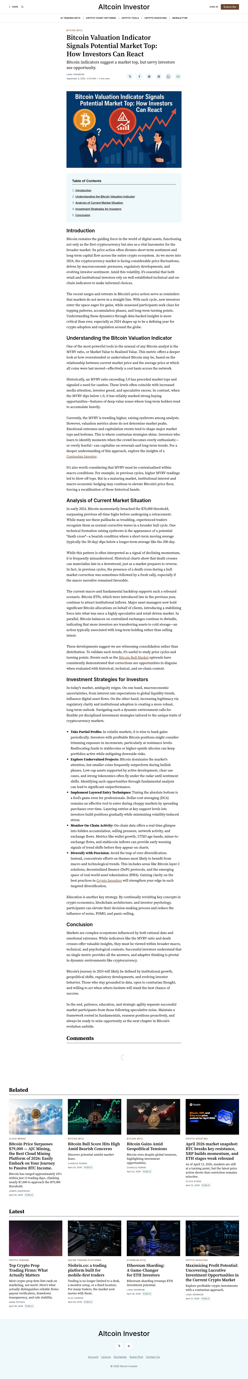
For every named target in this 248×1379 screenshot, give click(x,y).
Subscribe (230, 6)
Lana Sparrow (75, 74)
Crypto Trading (19, 1260)
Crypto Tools (130, 18)
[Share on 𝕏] (129, 76)
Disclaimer (120, 1356)
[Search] (22, 7)
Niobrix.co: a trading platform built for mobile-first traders (87, 1270)
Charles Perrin (77, 1163)
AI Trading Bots (70, 18)
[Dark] (13, 7)
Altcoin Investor (124, 7)
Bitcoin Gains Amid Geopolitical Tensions (147, 1146)
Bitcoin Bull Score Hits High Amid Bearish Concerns (94, 1146)
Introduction (83, 190)
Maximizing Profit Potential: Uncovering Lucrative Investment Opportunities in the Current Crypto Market (212, 1272)
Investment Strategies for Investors (98, 209)
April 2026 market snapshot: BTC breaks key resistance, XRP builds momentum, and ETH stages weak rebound (212, 1151)
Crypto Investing (155, 18)
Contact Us (153, 1356)
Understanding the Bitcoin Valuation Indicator (105, 196)
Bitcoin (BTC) (74, 30)
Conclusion (82, 215)
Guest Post (136, 1356)
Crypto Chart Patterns (101, 18)
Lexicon (106, 1356)
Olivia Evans (193, 1181)
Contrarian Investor (81, 456)
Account (93, 1356)
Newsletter (179, 18)
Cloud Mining (17, 1138)
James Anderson (19, 1191)
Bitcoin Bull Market (134, 657)
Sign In (214, 7)
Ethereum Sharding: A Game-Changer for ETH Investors (145, 1270)
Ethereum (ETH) (136, 1260)
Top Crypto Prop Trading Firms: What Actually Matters (28, 1270)
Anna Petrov (17, 1302)
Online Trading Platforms (84, 1260)
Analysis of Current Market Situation (99, 202)
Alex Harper (75, 1298)
